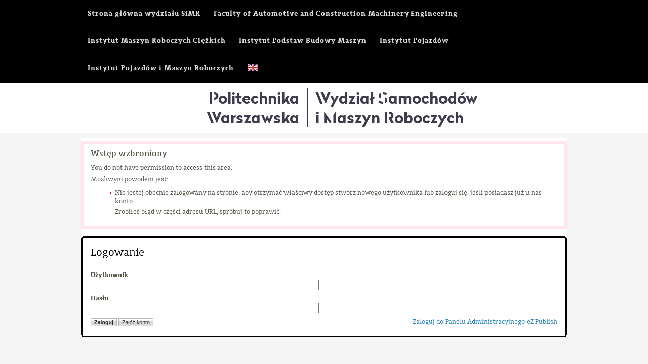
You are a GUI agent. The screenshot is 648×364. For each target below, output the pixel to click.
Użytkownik (109, 275)
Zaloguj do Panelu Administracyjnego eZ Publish (485, 321)
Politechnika (253, 107)
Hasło (99, 298)
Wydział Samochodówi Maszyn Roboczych (396, 107)
